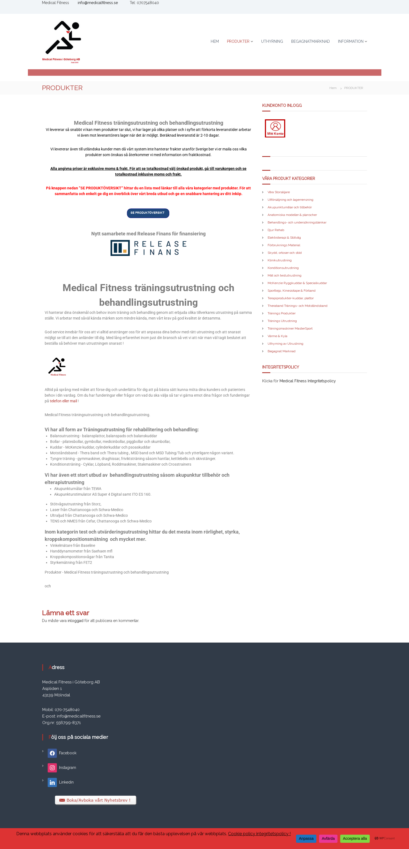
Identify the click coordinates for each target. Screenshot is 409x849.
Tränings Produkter (282, 313)
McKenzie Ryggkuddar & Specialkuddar (297, 283)
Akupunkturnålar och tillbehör (290, 207)
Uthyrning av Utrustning (285, 343)
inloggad (75, 620)
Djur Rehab (276, 230)
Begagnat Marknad (282, 351)
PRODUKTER (238, 41)
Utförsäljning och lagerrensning (290, 200)
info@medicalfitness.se (98, 3)
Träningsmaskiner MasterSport (290, 328)
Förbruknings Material (284, 245)
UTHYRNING (272, 41)
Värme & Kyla (277, 336)
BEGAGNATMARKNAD (310, 41)
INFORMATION (350, 41)
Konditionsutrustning (283, 268)
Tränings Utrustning (282, 321)
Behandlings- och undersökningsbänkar (297, 222)
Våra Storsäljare (279, 192)
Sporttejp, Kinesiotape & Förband (292, 290)
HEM (215, 41)
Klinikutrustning (280, 260)
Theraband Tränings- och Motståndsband (297, 306)
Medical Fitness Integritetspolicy (308, 381)
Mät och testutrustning (284, 275)
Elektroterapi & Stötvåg (284, 237)
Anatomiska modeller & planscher (292, 215)
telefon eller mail (63, 401)
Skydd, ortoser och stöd (285, 253)
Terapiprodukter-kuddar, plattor (291, 298)
